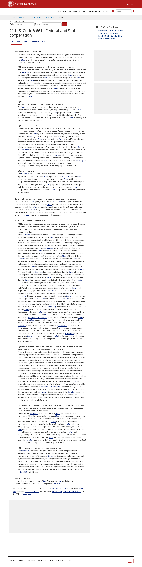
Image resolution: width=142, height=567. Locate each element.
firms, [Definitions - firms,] (74, 288)
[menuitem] (58, 11)
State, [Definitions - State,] (39, 250)
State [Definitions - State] (23, 60)
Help (51, 560)
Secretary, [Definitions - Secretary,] (79, 160)
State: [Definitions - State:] (81, 269)
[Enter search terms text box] (124, 11)
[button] (133, 11)
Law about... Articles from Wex (110, 31)
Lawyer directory (79, 11)
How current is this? (106, 39)
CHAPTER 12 (38, 17)
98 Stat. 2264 (57, 491)
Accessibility (13, 560)
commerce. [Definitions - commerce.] (22, 296)
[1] (28, 471)
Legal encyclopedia (94, 11)
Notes (26, 42)
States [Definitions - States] (70, 118)
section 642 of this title (50, 386)
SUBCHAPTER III (53, 17)
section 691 (22, 472)
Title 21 (27, 17)
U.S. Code (16, 42)
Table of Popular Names (108, 33)
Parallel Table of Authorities (110, 36)
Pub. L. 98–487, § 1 (32, 491)
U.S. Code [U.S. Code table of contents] (18, 17)
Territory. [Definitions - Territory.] (56, 484)
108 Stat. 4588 (25, 494)
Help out (106, 11)
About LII (58, 11)
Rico (38, 484)
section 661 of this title (37, 317)
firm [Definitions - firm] (74, 381)
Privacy (69, 560)
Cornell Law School (25, 3)
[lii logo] (16, 11)
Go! (64, 24)
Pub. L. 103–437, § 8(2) (72, 491)
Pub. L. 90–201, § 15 (58, 488)
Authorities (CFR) (39, 42)
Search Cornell (129, 4)
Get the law (67, 11)
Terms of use (59, 560)
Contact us (31, 560)
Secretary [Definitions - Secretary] (25, 72)
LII (10, 17)
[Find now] (134, 11)
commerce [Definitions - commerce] (69, 333)
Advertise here (42, 560)
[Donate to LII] (113, 11)
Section (38, 24)
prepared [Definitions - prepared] (49, 248)
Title (11, 24)
